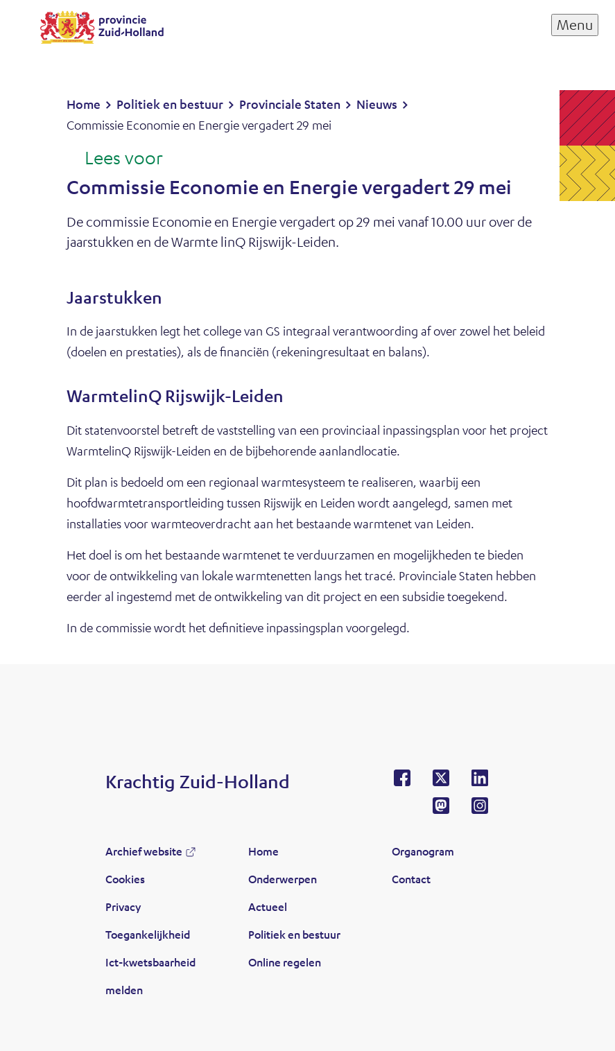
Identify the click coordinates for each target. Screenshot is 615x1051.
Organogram (423, 851)
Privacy (123, 906)
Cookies (125, 878)
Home (263, 851)
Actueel (267, 906)
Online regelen (284, 962)
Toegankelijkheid (147, 934)
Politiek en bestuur (294, 934)
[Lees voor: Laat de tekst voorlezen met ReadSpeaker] (115, 159)
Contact (411, 878)
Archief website (143, 851)
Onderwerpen (282, 878)
